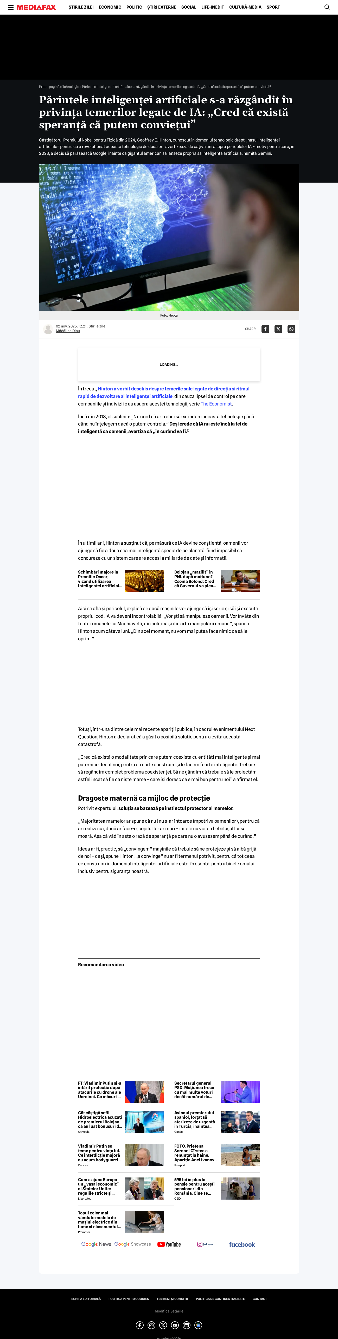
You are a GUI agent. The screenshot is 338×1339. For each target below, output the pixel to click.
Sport (273, 7)
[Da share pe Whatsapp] (291, 329)
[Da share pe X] (278, 329)
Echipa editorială (86, 1299)
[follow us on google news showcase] (132, 1245)
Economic (110, 7)
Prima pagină (49, 87)
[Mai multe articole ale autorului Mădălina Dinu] (48, 329)
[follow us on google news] (96, 1245)
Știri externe (161, 7)
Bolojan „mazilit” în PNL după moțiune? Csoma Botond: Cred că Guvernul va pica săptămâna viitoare (194, 579)
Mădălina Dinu (68, 331)
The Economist (216, 404)
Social (188, 7)
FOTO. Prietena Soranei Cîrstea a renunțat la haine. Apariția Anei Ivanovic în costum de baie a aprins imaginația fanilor (196, 1153)
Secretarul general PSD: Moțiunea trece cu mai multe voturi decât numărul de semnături (194, 1090)
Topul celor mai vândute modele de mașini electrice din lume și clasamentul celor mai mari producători (98, 1220)
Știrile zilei (81, 7)
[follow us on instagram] (205, 1245)
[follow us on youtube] (169, 1245)
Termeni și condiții (172, 1299)
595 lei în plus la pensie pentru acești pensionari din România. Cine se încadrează (194, 1186)
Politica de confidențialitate (220, 1299)
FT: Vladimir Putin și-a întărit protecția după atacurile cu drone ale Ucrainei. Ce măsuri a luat (99, 1090)
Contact (260, 1299)
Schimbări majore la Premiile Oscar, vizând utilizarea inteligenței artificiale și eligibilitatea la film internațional (100, 579)
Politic (134, 7)
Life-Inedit (212, 7)
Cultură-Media (245, 7)
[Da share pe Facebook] (265, 329)
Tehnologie (70, 87)
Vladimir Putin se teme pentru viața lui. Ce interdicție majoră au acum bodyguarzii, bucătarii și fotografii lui (99, 1153)
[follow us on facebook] (242, 1245)
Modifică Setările (169, 1311)
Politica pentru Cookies (129, 1299)
